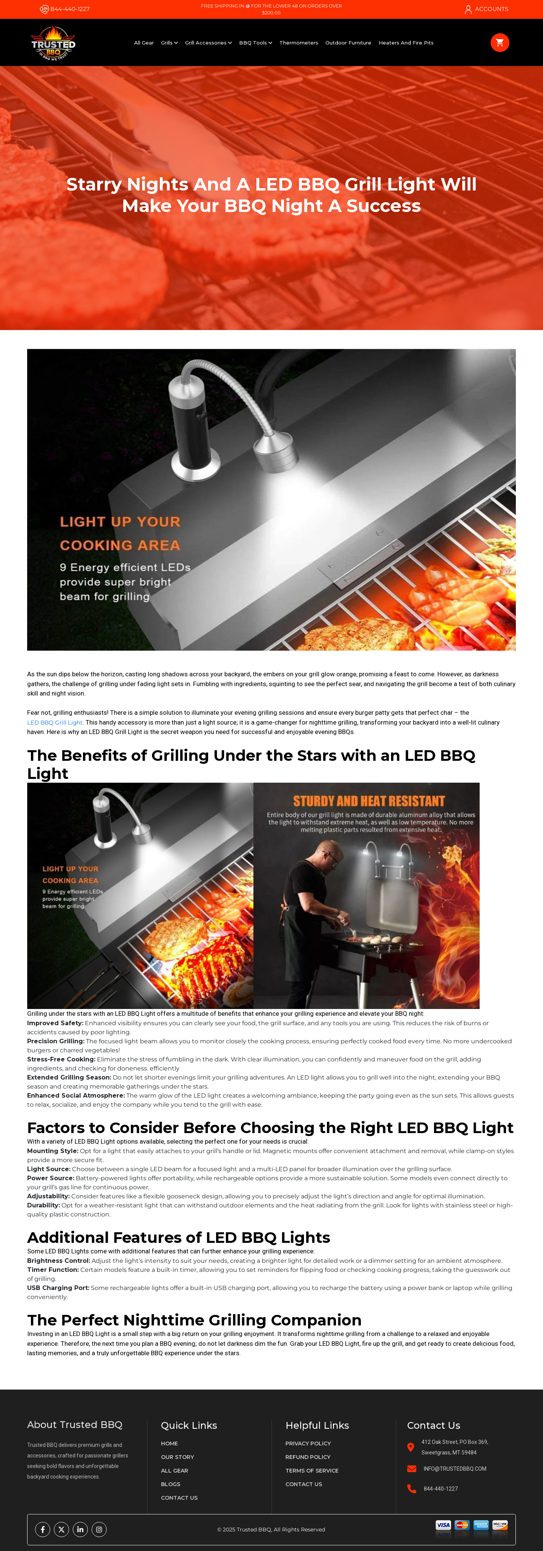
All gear (174, 1470)
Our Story (177, 1457)
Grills (169, 43)
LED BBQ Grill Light (55, 722)
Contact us (179, 1497)
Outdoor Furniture (348, 43)
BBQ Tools (255, 43)
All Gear (144, 43)
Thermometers (298, 43)
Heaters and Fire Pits (406, 43)
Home (169, 1443)
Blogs (170, 1484)
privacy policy (308, 1443)
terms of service (312, 1470)
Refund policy (307, 1457)
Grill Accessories (208, 43)
